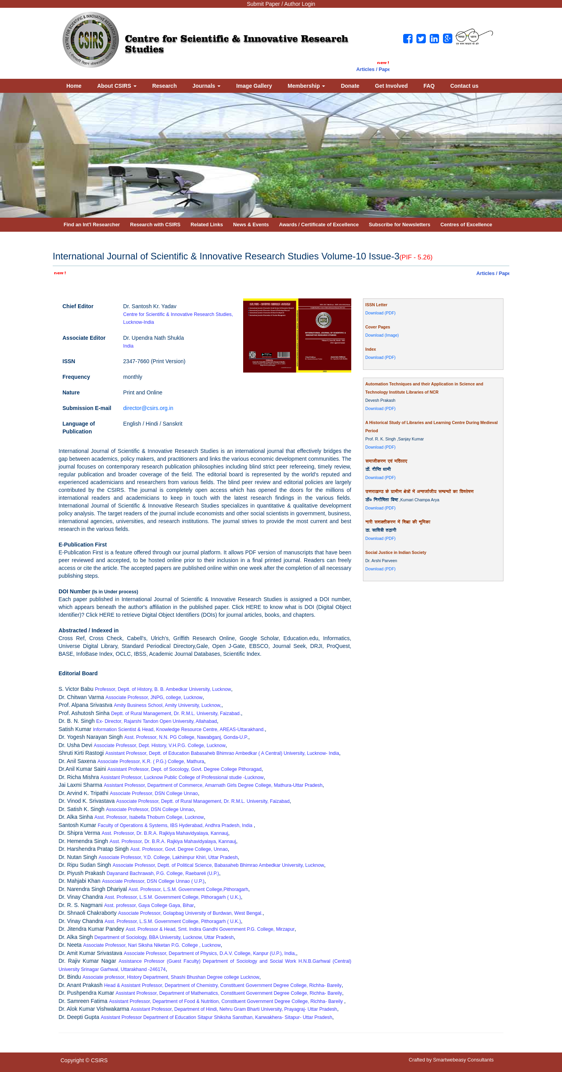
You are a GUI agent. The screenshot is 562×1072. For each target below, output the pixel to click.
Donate (350, 86)
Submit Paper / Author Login (281, 4)
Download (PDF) (380, 313)
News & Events (251, 224)
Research (164, 86)
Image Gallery (254, 86)
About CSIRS (117, 86)
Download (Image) (382, 335)
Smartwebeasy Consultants (463, 1060)
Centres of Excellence (467, 224)
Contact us (464, 86)
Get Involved (391, 86)
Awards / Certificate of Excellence (319, 224)
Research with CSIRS (155, 224)
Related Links (206, 224)
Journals (206, 86)
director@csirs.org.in (148, 408)
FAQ (429, 86)
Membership (306, 86)
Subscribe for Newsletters (399, 224)
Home (74, 86)
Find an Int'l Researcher (92, 224)
